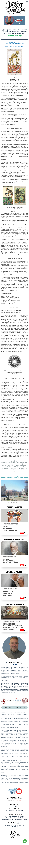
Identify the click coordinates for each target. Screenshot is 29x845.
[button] (14, 707)
